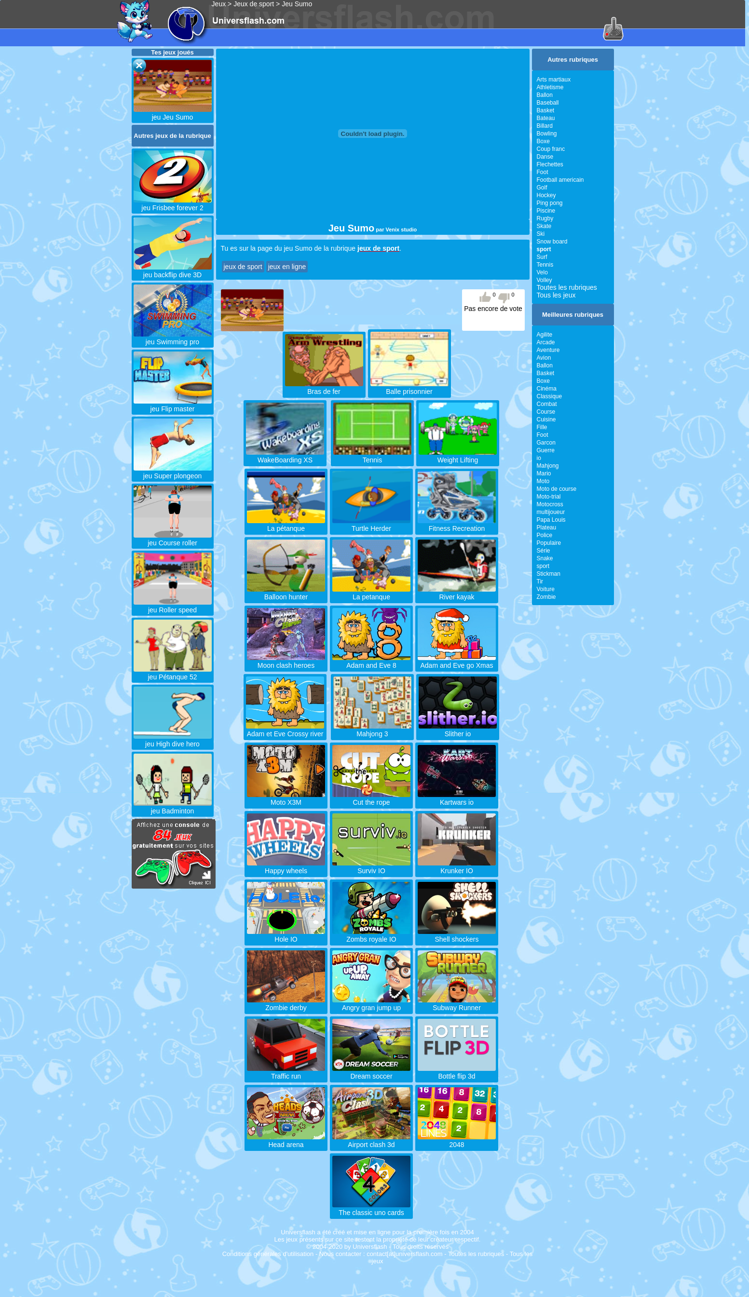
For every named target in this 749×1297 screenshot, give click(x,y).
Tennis (545, 264)
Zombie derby (286, 1004)
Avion (544, 357)
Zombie (546, 597)
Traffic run (286, 1072)
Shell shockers (457, 935)
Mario (544, 473)
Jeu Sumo (297, 4)
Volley (544, 280)
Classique (549, 396)
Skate (544, 226)
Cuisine (546, 419)
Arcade (546, 342)
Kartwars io (457, 798)
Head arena (286, 1140)
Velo (542, 272)
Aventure (548, 350)
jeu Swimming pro (173, 338)
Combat (547, 404)
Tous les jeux (556, 295)
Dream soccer (371, 1072)
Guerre (546, 450)
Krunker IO (457, 867)
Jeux (219, 4)
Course (546, 411)
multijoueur (551, 512)
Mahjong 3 (372, 730)
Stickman (548, 573)
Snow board (552, 241)
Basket (546, 110)
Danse (545, 156)
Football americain (560, 179)
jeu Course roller (173, 539)
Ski (541, 233)
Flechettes (550, 164)
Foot (542, 172)
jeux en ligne (287, 266)
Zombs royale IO (371, 935)
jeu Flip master (173, 405)
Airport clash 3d (371, 1140)
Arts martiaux (554, 79)
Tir (540, 581)
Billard (545, 125)
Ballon (545, 95)
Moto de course (557, 489)
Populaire (549, 543)
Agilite (545, 334)
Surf (542, 257)
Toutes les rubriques (567, 287)
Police (545, 535)
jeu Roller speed (173, 606)
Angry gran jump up (371, 1004)
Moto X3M (286, 798)
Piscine (546, 210)
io (539, 458)
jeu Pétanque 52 (173, 673)
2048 (457, 1140)
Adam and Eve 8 (371, 661)
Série (543, 550)
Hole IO (286, 935)
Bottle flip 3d (457, 1072)
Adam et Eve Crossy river (285, 730)
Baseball (548, 102)
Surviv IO (371, 867)
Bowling (547, 133)
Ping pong (550, 203)
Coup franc (551, 149)
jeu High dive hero (173, 740)
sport (543, 566)
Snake (545, 558)
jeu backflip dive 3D (173, 271)
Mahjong (548, 465)
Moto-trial (549, 496)
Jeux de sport (253, 4)
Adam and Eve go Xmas (457, 661)
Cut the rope (371, 798)
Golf (542, 187)
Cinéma (547, 388)
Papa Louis (551, 519)
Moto (543, 481)
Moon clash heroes (286, 661)
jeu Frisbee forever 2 (173, 204)
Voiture (546, 589)
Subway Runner (457, 1004)
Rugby (545, 218)
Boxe (543, 141)
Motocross (550, 504)
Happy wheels (286, 867)
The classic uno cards (371, 1208)
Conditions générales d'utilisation (268, 1253)
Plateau (547, 527)
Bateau (546, 118)
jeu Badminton (173, 807)
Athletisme (550, 87)
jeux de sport (243, 266)
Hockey (546, 195)
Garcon (546, 442)
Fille (542, 427)
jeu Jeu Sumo (173, 113)
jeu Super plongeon (173, 472)
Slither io (458, 730)
